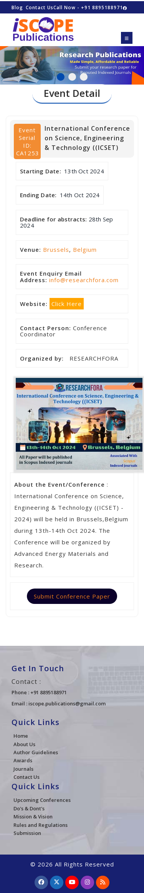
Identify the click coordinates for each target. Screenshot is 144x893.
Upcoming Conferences (42, 800)
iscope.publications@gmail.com (67, 703)
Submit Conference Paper (72, 596)
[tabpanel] (72, 61)
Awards (22, 760)
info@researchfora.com (84, 280)
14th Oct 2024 (80, 195)
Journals (23, 768)
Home (20, 735)
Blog (17, 7)
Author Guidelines (35, 752)
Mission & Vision (33, 816)
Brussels (56, 249)
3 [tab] (84, 77)
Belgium (85, 249)
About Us (24, 744)
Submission (27, 833)
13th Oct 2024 (84, 171)
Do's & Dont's (29, 808)
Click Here (66, 304)
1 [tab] (61, 77)
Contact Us (39, 7)
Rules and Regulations (40, 824)
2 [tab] (72, 77)
